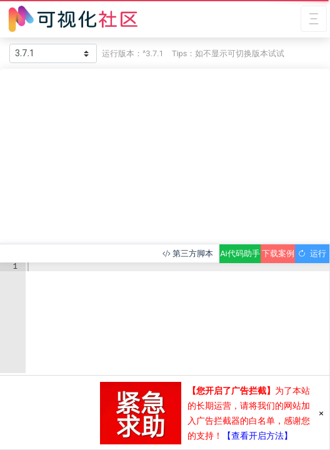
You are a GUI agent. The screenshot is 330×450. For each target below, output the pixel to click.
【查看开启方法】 (257, 436)
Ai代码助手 (239, 253)
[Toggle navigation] (314, 19)
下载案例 (278, 253)
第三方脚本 (187, 253)
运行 (312, 253)
